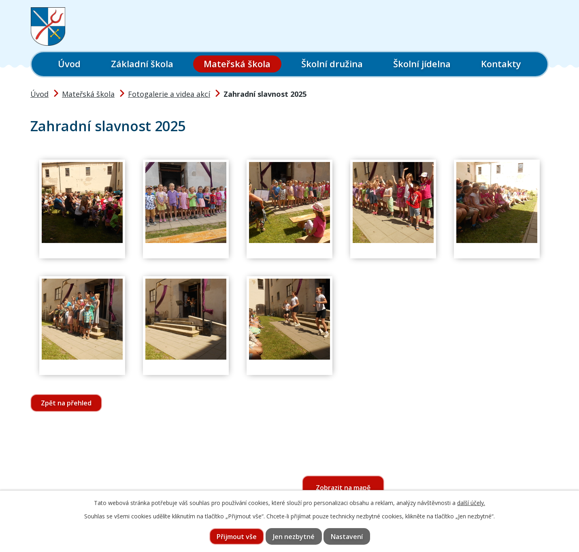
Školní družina (332, 64)
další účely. (471, 503)
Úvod (69, 64)
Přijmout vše (237, 536)
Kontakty (501, 64)
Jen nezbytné (294, 536)
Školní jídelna (422, 64)
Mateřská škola (237, 64)
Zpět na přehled (66, 403)
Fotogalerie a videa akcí (169, 94)
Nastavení (347, 536)
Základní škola (142, 64)
